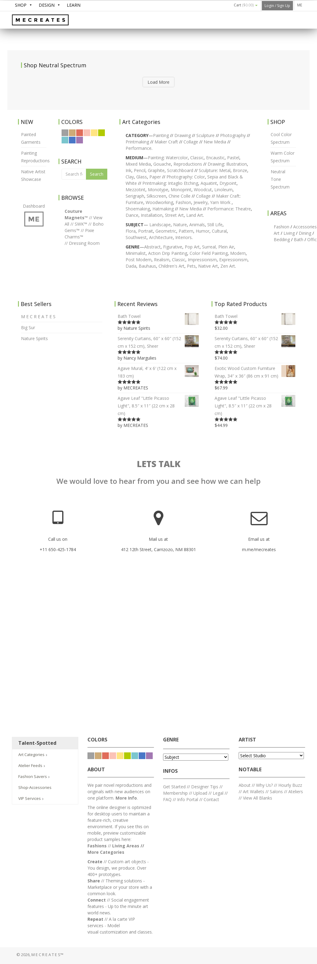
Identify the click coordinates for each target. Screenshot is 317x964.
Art (277, 233)
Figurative (172, 247)
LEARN (73, 5)
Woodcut (203, 189)
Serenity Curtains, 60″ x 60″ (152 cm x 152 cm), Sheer (158, 342)
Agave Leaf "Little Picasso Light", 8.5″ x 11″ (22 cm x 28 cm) (158, 405)
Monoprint (181, 189)
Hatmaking (163, 209)
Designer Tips (204, 787)
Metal (224, 170)
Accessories (305, 227)
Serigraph (135, 196)
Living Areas (125, 846)
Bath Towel (158, 316)
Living (289, 233)
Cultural (219, 231)
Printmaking (137, 142)
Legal (218, 793)
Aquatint (209, 183)
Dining (305, 233)
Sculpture (205, 135)
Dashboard (34, 206)
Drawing (182, 135)
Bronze (240, 170)
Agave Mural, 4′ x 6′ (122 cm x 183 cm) (158, 371)
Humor (202, 231)
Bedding (282, 239)
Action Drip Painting (167, 253)
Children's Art (171, 266)
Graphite (156, 170)
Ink (128, 170)
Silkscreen (156, 196)
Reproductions (188, 164)
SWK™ (81, 224)
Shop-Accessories (35, 787)
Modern (238, 253)
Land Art (194, 215)
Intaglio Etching (183, 183)
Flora (131, 231)
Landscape (160, 224)
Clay (130, 177)
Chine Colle (180, 196)
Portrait (145, 231)
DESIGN (47, 5)
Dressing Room (84, 243)
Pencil (139, 170)
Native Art (208, 266)
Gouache (162, 164)
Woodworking (159, 202)
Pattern (186, 231)
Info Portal (187, 799)
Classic (197, 157)
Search (96, 174)
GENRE (171, 740)
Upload (200, 793)
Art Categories (33, 754)
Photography (233, 135)
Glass (141, 177)
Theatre (243, 209)
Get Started (174, 787)
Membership (175, 793)
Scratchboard (180, 170)
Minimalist (136, 253)
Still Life (215, 224)
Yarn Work (220, 202)
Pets (191, 266)
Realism (161, 259)
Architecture (161, 237)
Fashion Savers (34, 776)
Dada (131, 266)
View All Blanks (257, 798)
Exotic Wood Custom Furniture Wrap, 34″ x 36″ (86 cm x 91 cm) (255, 371)
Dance (132, 215)
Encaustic (215, 157)
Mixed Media (138, 164)
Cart (246, 5)
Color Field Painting (209, 253)
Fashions (97, 846)
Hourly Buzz (290, 785)
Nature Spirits (34, 338)
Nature (180, 224)
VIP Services (31, 798)
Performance (220, 209)
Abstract (152, 247)
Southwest (136, 237)
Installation (151, 215)
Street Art (174, 215)
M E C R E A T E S (57, 20)
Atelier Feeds (32, 765)
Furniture (134, 202)
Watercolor (177, 157)
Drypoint (228, 183)
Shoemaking (138, 209)
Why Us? (264, 785)
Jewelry (201, 202)
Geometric (165, 231)
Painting (161, 135)
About (245, 785)
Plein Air (226, 247)
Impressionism (202, 259)
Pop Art (192, 247)
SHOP (21, 5)
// (90, 217)
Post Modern (138, 259)
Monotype (158, 189)
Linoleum (223, 189)
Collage (190, 142)
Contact (211, 799)
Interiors (183, 237)
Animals (197, 224)
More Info (126, 798)
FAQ (167, 799)
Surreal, (209, 247)
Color (199, 177)
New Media (215, 142)
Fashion (183, 202)
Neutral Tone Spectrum (280, 179)
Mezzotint (135, 189)
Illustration (236, 164)
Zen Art (227, 266)
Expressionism (233, 259)
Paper (155, 177)
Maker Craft (166, 142)
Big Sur (28, 327)
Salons (276, 791)
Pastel (233, 157)
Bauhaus (147, 266)
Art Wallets (254, 791)
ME (299, 5)
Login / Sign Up (277, 5)
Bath (298, 239)
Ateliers (295, 791)
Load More (158, 82)
